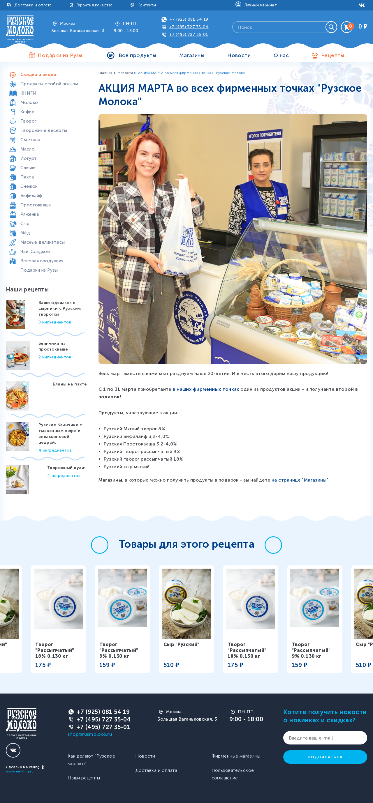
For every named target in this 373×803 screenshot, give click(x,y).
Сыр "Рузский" (181, 644)
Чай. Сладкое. (35, 251)
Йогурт (28, 158)
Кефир (27, 111)
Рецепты (332, 55)
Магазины (192, 55)
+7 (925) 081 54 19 (189, 19)
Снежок (29, 186)
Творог (28, 121)
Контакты (147, 5)
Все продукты (137, 55)
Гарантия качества (95, 5)
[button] (99, 545)
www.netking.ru (20, 771)
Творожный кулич (67, 467)
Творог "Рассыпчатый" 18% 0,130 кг (54, 650)
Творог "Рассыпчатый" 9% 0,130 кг (118, 650)
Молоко (29, 102)
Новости (239, 55)
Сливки (28, 167)
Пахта (27, 177)
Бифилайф (31, 195)
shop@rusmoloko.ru (90, 734)
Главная (105, 73)
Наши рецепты (84, 778)
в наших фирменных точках (206, 389)
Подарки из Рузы (39, 270)
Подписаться (325, 757)
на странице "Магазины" (300, 480)
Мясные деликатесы (42, 242)
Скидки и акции (38, 74)
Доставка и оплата (33, 5)
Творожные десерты (43, 130)
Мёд (25, 233)
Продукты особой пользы (49, 83)
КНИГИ (28, 93)
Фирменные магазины (236, 756)
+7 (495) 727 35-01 (188, 34)
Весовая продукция (41, 260)
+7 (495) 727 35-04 (189, 26)
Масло (27, 149)
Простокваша (35, 205)
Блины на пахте (70, 384)
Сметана (30, 139)
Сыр (24, 223)
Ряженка (29, 214)
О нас (281, 55)
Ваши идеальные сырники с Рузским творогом (59, 308)
